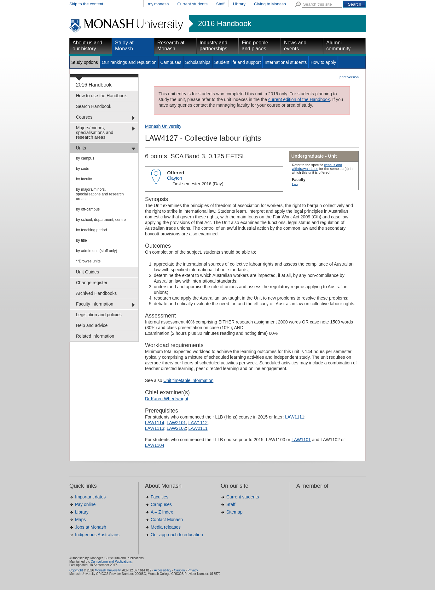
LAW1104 (154, 445)
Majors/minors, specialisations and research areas (94, 132)
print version (349, 77)
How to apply (323, 62)
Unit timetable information (188, 380)
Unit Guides (87, 271)
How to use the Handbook (101, 95)
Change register (91, 282)
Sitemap (234, 511)
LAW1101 (301, 439)
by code (82, 168)
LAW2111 (198, 428)
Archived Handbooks (96, 293)
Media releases (166, 527)
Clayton (174, 178)
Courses (84, 117)
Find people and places (255, 45)
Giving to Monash (270, 4)
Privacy (193, 570)
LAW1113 (154, 428)
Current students (192, 4)
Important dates (90, 496)
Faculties (159, 496)
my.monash (158, 4)
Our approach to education (177, 534)
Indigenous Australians (97, 534)
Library (239, 4)
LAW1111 (294, 416)
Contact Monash (167, 519)
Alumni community (338, 45)
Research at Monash (170, 45)
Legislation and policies (99, 314)
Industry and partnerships (213, 45)
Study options (84, 62)
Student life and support (237, 62)
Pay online (85, 504)
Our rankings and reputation (129, 62)
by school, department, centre (101, 219)
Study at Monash (124, 45)
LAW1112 (198, 422)
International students (285, 62)
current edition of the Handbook (299, 99)
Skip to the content (86, 4)
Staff (220, 4)
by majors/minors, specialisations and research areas (100, 194)
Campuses (170, 62)
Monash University (163, 126)
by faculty (84, 179)
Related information (95, 336)
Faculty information (94, 303)
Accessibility (162, 570)
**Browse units (88, 261)
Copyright (76, 570)
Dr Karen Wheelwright (166, 398)
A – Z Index (162, 511)
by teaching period (91, 230)
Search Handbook (93, 106)
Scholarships (197, 62)
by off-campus (88, 209)
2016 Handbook (224, 23)
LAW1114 (154, 422)
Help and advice (91, 325)
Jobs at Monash (90, 527)
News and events (295, 45)
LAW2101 (176, 422)
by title (81, 240)
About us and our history (87, 45)
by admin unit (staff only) (96, 251)
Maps (80, 519)
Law (295, 184)
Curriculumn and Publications (111, 561)
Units (81, 147)
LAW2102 (176, 428)
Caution (179, 570)
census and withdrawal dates (317, 167)
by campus (85, 158)
